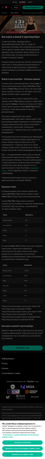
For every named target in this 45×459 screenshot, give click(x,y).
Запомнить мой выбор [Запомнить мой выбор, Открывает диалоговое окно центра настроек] (22, 442)
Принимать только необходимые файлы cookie (22, 448)
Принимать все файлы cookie (22, 454)
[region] (22, 439)
